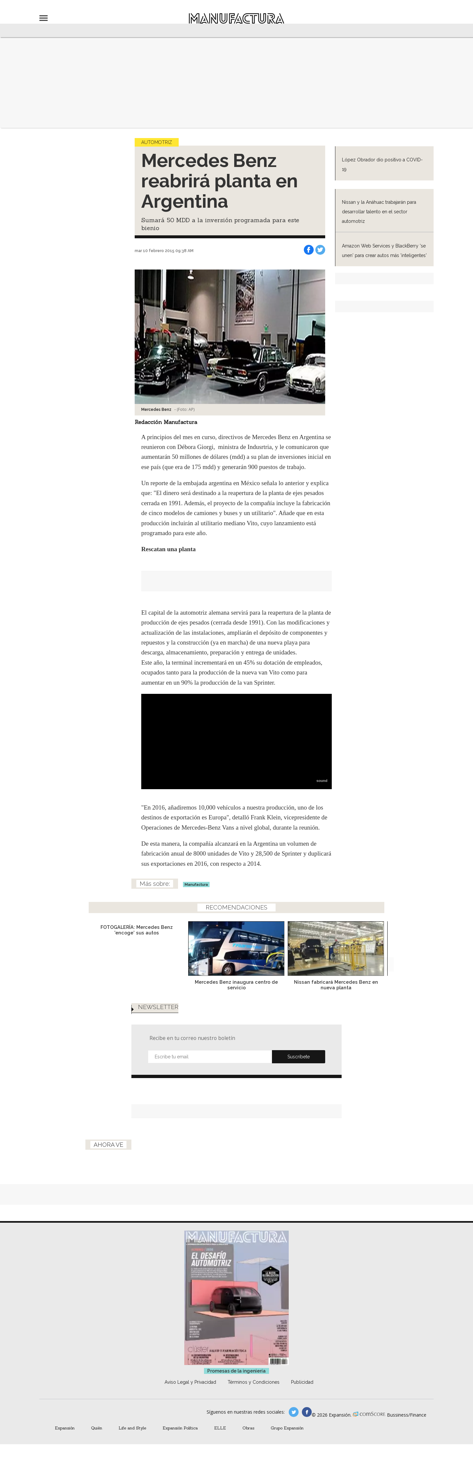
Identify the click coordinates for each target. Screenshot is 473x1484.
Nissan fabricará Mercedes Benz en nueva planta (336, 984)
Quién (96, 1427)
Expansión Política (180, 1427)
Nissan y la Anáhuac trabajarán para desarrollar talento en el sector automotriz (379, 212)
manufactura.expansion (307, 1412)
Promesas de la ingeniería (236, 1371)
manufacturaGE (294, 1412)
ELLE (220, 1427)
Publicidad (302, 1382)
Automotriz (156, 142)
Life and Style (132, 1427)
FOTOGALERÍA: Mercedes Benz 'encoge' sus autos (137, 929)
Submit (298, 1056)
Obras (248, 1427)
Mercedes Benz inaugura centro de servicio (236, 984)
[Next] (386, 964)
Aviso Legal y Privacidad (190, 1382)
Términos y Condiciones (254, 1382)
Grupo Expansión (287, 1427)
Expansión (65, 1427)
